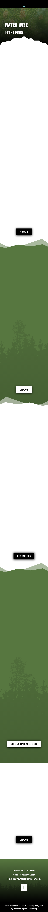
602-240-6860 (27, 870)
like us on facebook (24, 744)
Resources (24, 556)
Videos (24, 389)
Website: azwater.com (24, 874)
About (24, 231)
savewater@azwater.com (27, 878)
